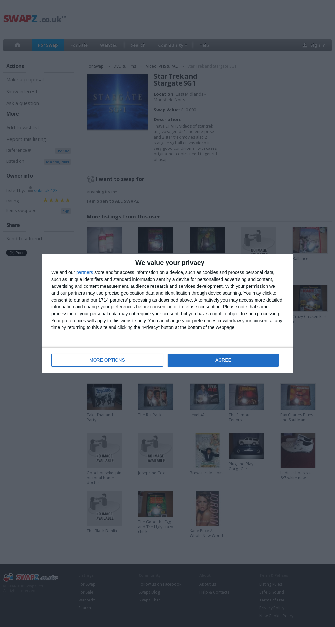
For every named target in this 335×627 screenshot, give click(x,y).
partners (84, 272)
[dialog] (167, 313)
